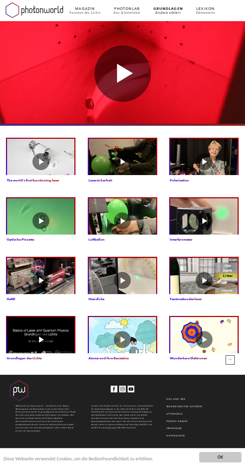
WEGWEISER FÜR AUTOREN (184, 408)
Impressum (173, 430)
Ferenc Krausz (177, 423)
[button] (122, 73)
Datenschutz (175, 437)
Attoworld (174, 416)
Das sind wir (175, 401)
